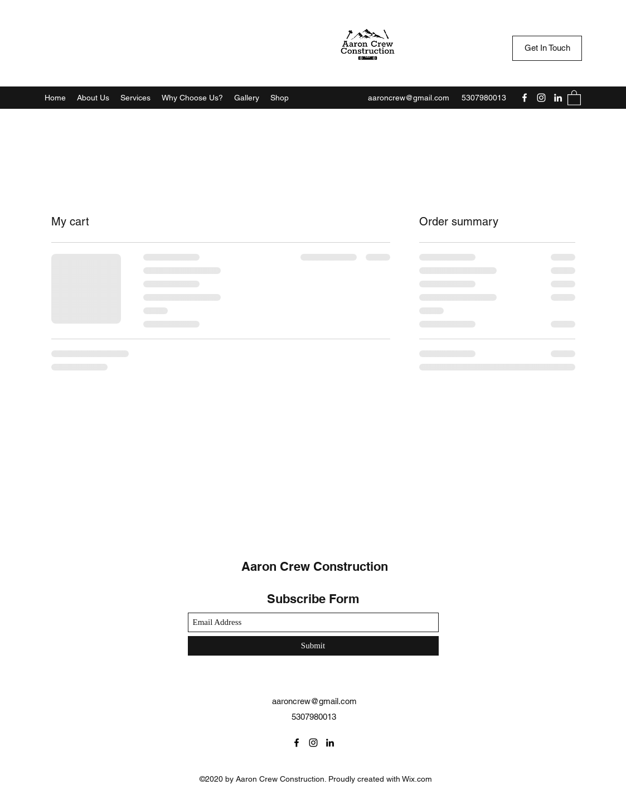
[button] (574, 97)
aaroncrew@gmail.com (408, 97)
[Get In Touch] (547, 48)
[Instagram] (541, 97)
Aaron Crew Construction (314, 566)
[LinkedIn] (558, 97)
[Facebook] (524, 97)
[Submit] (313, 646)
